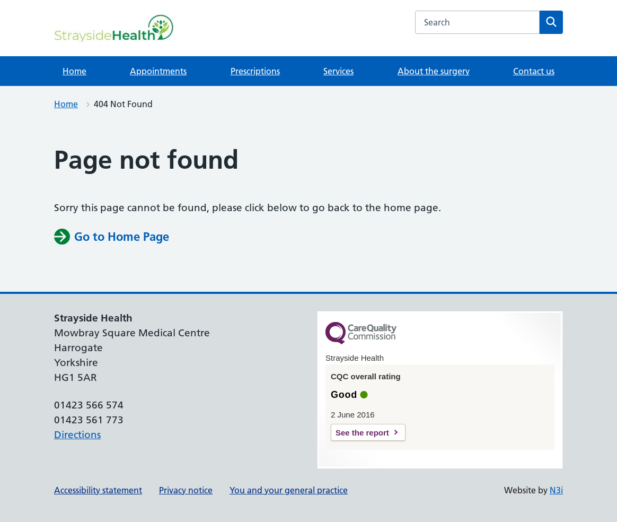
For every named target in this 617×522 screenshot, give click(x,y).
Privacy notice (186, 490)
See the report (362, 432)
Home (74, 71)
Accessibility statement (98, 490)
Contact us (533, 71)
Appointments (158, 71)
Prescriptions (255, 71)
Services (338, 71)
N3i (556, 490)
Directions (77, 435)
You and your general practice (289, 490)
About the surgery (434, 71)
